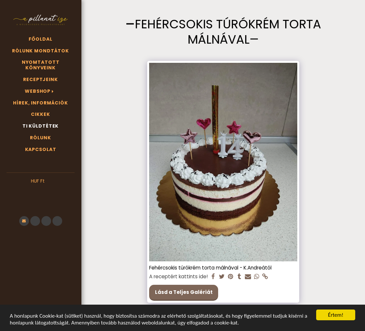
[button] (40, 191)
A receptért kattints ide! (178, 276)
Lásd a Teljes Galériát (184, 292)
